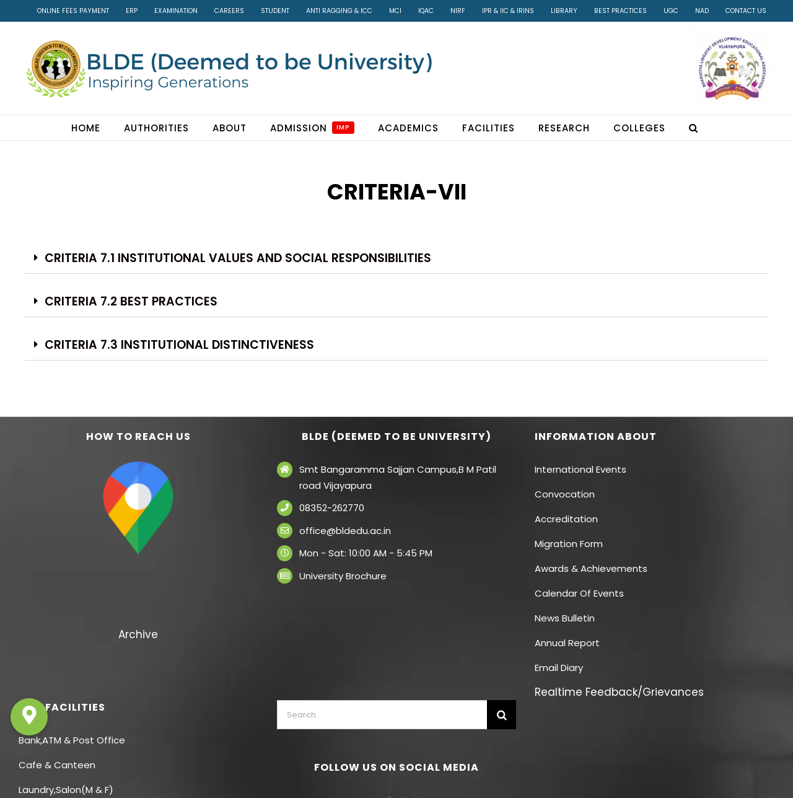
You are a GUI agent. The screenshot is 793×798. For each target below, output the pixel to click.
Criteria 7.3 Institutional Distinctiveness (179, 344)
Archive (138, 634)
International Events (580, 469)
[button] (693, 127)
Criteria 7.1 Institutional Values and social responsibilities (238, 258)
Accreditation (566, 518)
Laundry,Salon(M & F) (66, 789)
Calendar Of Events (579, 593)
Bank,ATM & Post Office (72, 740)
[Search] (501, 714)
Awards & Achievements (591, 568)
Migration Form (569, 543)
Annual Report (567, 642)
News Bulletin (565, 618)
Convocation (565, 494)
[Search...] (382, 714)
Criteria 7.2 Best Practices (131, 301)
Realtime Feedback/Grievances (619, 692)
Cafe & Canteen (57, 764)
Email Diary (559, 667)
